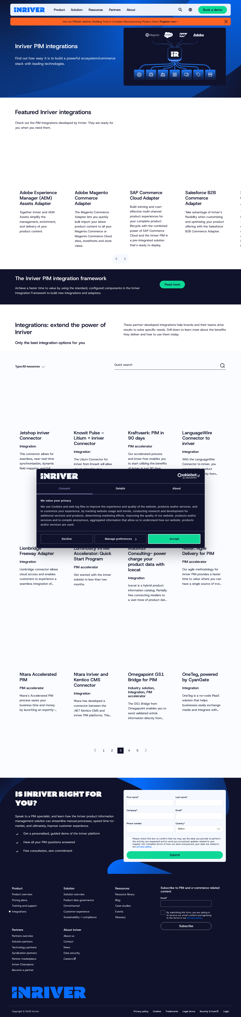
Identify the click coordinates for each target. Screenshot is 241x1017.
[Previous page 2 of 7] (95, 753)
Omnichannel (72, 905)
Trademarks (172, 1011)
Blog (117, 900)
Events (119, 911)
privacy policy (144, 846)
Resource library (125, 894)
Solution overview (74, 894)
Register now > (169, 21)
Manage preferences (120, 539)
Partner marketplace (24, 958)
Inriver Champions (23, 964)
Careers (68, 958)
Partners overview (22, 936)
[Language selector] (190, 10)
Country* (199, 827)
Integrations (19, 911)
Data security (72, 953)
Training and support (24, 905)
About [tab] (177, 488)
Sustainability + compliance (80, 917)
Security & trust (208, 1011)
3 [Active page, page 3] (121, 753)
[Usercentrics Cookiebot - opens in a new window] (184, 476)
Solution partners (22, 941)
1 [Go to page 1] (104, 753)
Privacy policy (141, 1011)
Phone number (150, 827)
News (67, 947)
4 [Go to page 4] (129, 753)
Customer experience (77, 911)
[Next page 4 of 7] (146, 753)
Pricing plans (19, 900)
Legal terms (189, 1011)
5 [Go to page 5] (137, 753)
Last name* (199, 801)
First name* (150, 801)
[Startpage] (29, 9)
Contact (68, 941)
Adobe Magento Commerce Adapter (91, 202)
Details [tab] (120, 488)
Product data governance (79, 900)
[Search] (180, 9)
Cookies (157, 1011)
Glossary (120, 917)
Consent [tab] (64, 488)
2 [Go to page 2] (112, 753)
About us (69, 936)
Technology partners (24, 947)
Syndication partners (24, 953)
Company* (150, 814)
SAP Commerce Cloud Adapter (146, 199)
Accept (174, 539)
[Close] (226, 21)
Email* (199, 814)
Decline (67, 539)
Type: (18, 369)
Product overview (22, 894)
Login (226, 1011)
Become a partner (23, 970)
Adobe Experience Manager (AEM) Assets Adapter (38, 202)
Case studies (123, 905)
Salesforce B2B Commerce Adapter (200, 202)
